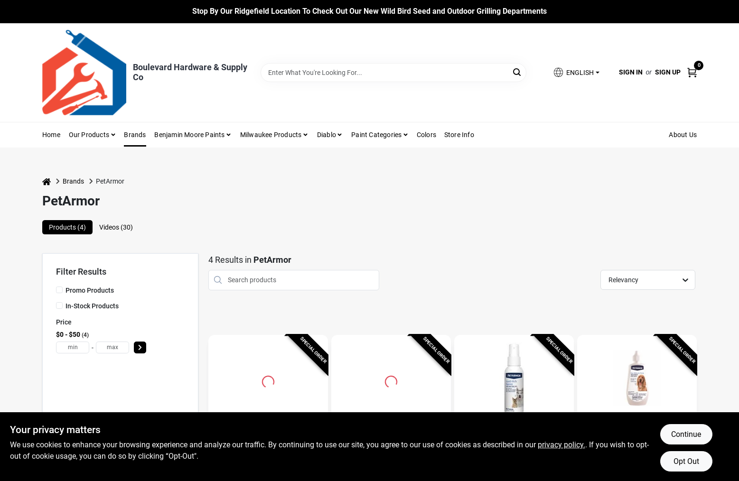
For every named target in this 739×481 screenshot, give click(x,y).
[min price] (72, 347)
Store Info (459, 135)
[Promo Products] (59, 290)
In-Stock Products (92, 306)
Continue (686, 434)
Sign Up (668, 72)
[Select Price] (140, 347)
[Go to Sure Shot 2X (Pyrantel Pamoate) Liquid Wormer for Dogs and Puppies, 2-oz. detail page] (391, 380)
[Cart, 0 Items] (692, 72)
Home (51, 135)
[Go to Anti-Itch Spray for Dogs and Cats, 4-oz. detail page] (514, 380)
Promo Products (89, 290)
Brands (135, 135)
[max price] (112, 347)
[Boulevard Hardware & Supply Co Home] (84, 72)
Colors (426, 135)
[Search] (517, 72)
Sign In (631, 72)
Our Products (89, 135)
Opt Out (686, 461)
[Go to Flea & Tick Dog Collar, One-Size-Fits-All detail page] (268, 380)
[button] (575, 72)
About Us (683, 135)
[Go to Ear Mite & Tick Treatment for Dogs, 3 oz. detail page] (637, 380)
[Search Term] (393, 72)
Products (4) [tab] (67, 227)
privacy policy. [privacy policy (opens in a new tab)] (561, 444)
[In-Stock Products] (59, 305)
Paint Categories (376, 135)
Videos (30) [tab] (116, 227)
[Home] (46, 181)
